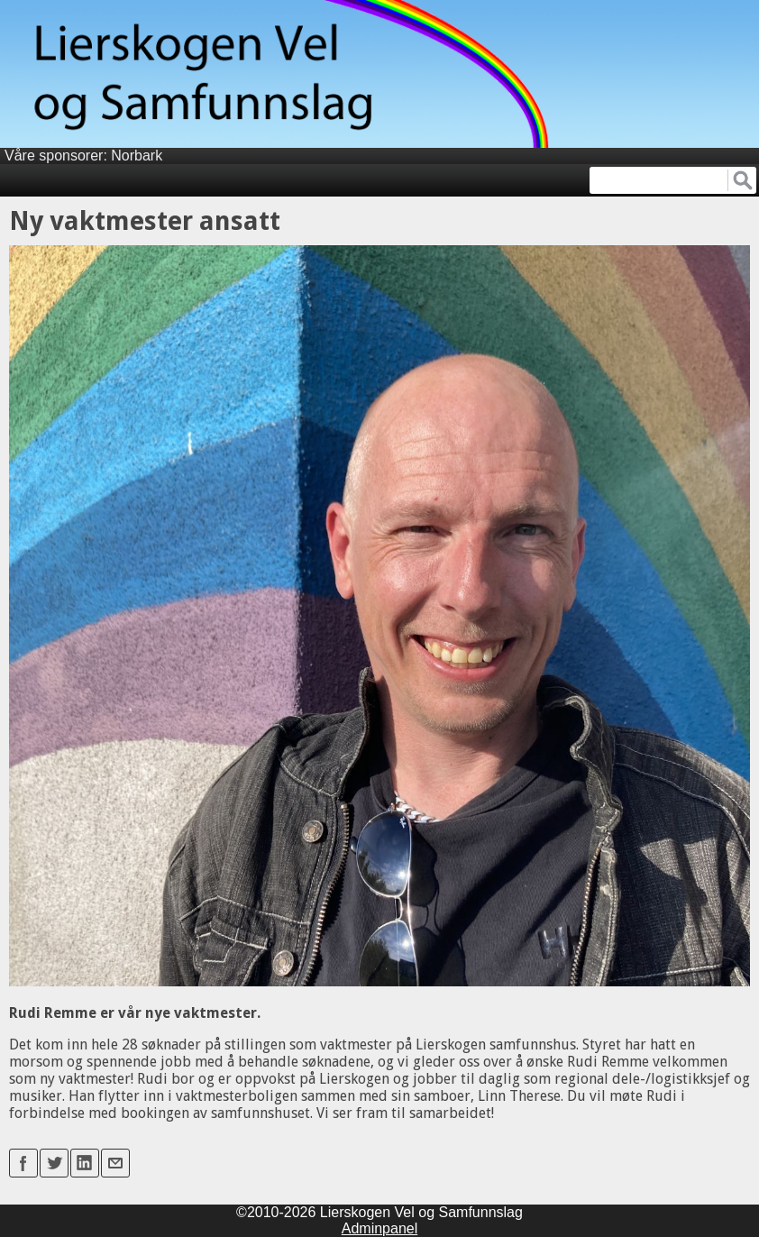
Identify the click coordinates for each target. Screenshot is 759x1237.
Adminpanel (380, 1228)
